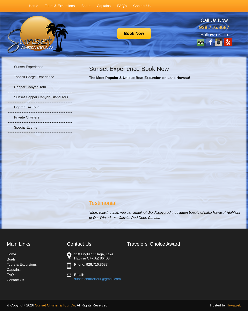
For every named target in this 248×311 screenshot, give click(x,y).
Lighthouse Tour (26, 107)
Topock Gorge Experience (34, 77)
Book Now (134, 33)
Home (33, 6)
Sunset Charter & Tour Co (55, 305)
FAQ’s (122, 6)
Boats (85, 6)
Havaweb (234, 305)
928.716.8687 (214, 27)
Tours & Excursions (58, 6)
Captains (104, 6)
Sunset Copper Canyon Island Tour (41, 97)
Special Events (25, 127)
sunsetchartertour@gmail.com (97, 279)
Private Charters (26, 117)
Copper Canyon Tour (30, 87)
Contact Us (142, 6)
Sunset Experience (28, 67)
